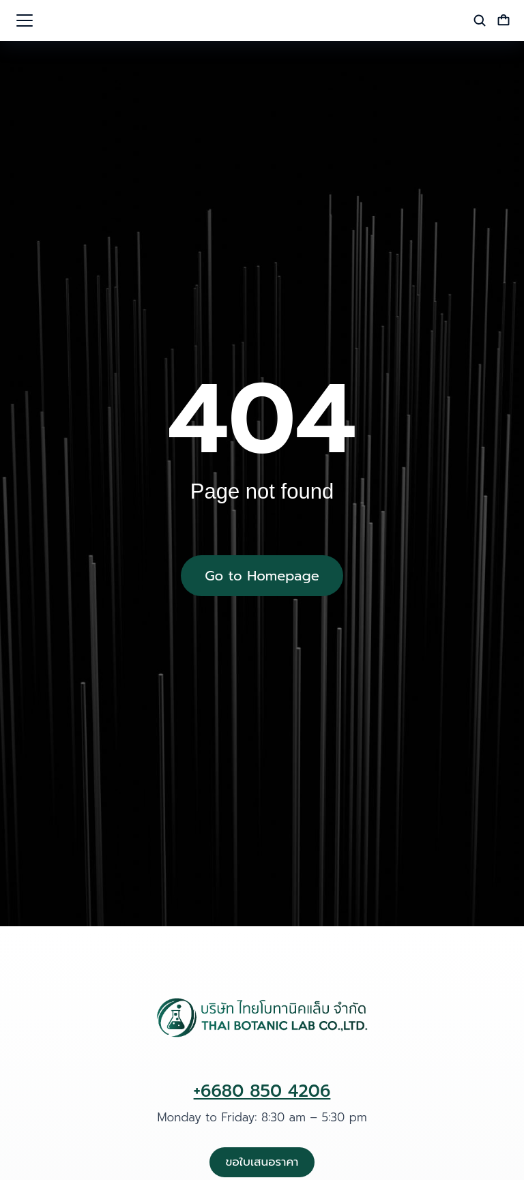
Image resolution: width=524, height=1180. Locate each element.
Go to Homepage (262, 575)
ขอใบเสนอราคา (262, 1161)
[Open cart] (503, 20)
